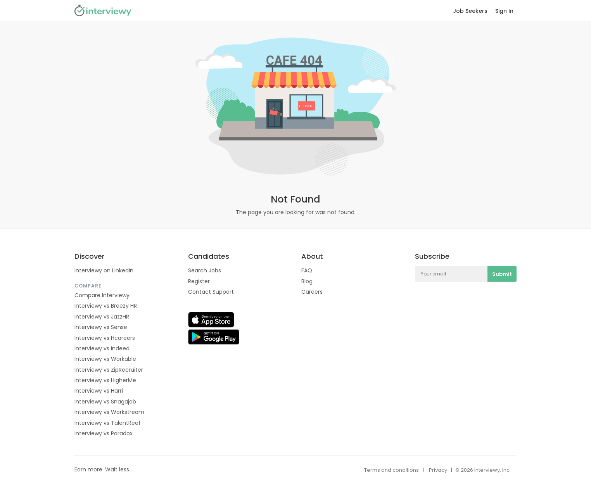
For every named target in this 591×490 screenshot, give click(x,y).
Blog (307, 281)
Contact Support (211, 292)
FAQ (306, 270)
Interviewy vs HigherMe (105, 380)
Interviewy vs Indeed (102, 348)
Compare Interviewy (102, 295)
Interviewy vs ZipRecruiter (108, 370)
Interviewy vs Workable (105, 359)
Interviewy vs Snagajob (105, 401)
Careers (312, 292)
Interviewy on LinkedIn (103, 270)
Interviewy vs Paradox (103, 433)
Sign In (504, 11)
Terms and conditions (391, 470)
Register (199, 281)
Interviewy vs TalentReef (107, 423)
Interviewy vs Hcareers (104, 338)
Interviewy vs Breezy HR (105, 306)
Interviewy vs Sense (100, 327)
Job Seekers (470, 11)
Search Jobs (204, 270)
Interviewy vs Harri (98, 391)
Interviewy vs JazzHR (101, 316)
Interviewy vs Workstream (109, 412)
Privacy (438, 470)
